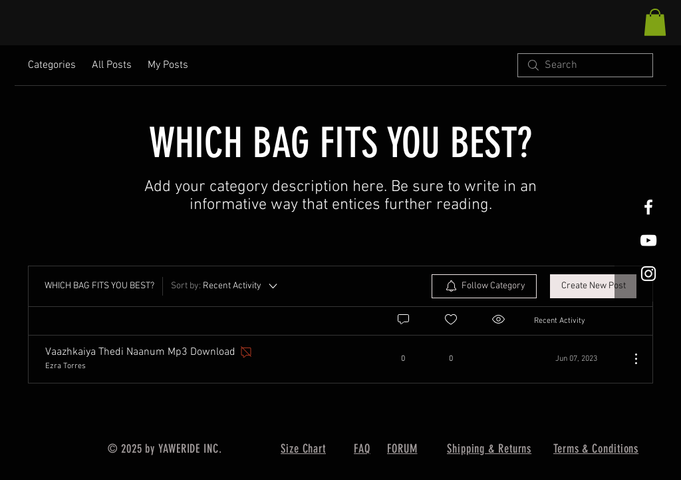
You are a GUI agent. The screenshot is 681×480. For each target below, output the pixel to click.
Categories (52, 65)
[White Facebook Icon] (648, 207)
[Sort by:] (225, 286)
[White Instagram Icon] (648, 274)
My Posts (168, 65)
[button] (655, 22)
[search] (585, 65)
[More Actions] (629, 359)
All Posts (112, 65)
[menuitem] (484, 286)
